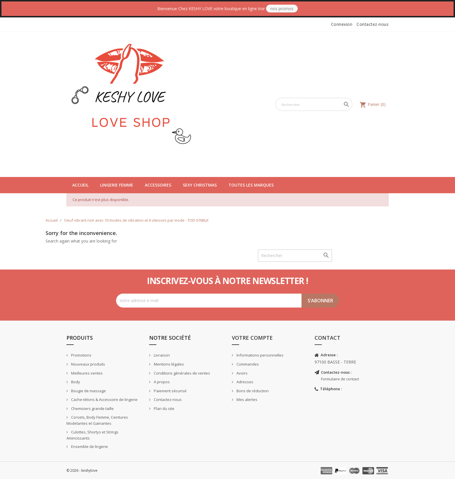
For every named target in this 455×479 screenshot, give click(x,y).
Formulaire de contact (340, 379)
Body (75, 381)
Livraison (161, 355)
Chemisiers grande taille (92, 408)
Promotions (80, 355)
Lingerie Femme (116, 185)
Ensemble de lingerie (89, 446)
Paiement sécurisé (170, 390)
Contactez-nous (373, 24)
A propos (161, 381)
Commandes (247, 364)
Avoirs (242, 373)
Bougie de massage (88, 390)
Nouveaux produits (87, 364)
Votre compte (252, 337)
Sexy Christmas (200, 185)
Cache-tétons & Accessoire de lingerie (104, 399)
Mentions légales (168, 364)
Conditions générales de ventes (181, 373)
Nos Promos (281, 8)
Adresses (244, 381)
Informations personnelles (260, 355)
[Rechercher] (313, 104)
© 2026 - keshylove (82, 470)
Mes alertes (246, 399)
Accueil (80, 185)
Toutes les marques (251, 185)
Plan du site (163, 408)
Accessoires (158, 185)
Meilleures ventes (86, 373)
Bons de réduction (252, 390)
